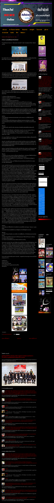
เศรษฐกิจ (32, 29)
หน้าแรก (4, 29)
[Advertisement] (19, 346)
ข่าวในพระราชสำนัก (14, 29)
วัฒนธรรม (24, 29)
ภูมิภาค (46, 29)
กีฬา (17, 32)
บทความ (41, 166)
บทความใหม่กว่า (5, 338)
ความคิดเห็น (41, 168)
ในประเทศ (39, 29)
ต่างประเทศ (5, 32)
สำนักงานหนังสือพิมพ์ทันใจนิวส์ (10, 439)
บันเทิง (12, 32)
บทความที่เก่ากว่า (33, 338)
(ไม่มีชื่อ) (6, 405)
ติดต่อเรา (23, 32)
